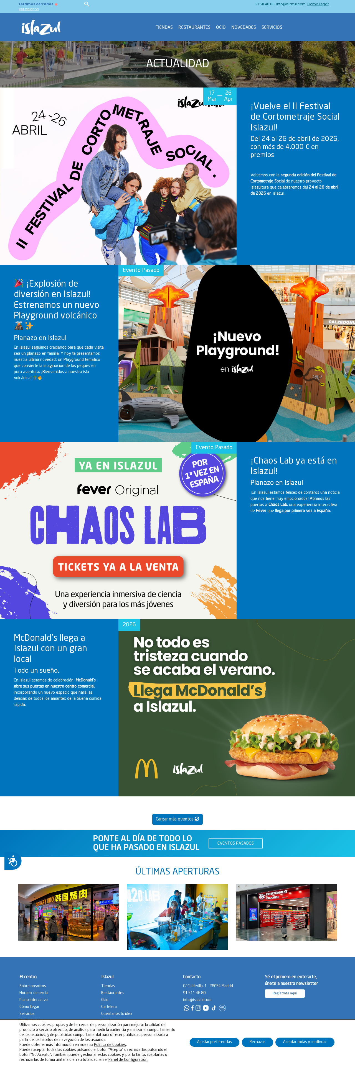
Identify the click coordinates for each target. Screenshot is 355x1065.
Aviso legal (231, 1059)
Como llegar (318, 4)
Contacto (178, 1059)
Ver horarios (29, 9)
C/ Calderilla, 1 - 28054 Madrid (208, 986)
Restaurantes (194, 27)
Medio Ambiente (33, 1021)
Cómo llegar (29, 1007)
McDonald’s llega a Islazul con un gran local (50, 649)
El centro (28, 977)
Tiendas (164, 27)
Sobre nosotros (32, 986)
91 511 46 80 (265, 4)
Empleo (107, 1021)
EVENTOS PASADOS (235, 843)
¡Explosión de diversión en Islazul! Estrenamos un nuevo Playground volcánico (56, 305)
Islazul (107, 977)
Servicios (272, 27)
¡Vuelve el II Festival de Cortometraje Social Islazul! (295, 117)
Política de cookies (256, 1059)
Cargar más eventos (177, 819)
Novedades (243, 27)
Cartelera (109, 1007)
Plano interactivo (33, 1000)
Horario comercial (34, 993)
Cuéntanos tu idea (116, 1014)
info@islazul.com (291, 4)
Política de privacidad (203, 1059)
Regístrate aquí (285, 993)
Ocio (221, 27)
